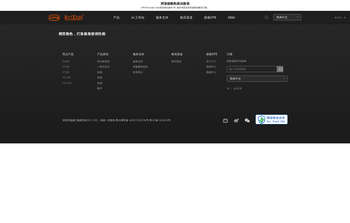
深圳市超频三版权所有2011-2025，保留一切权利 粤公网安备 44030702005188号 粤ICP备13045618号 (116, 120)
